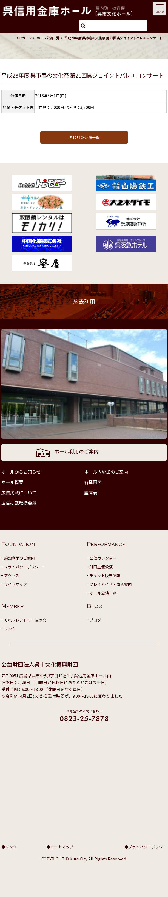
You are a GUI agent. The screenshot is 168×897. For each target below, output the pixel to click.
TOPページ (23, 37)
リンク (10, 628)
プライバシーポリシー (23, 566)
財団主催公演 (101, 566)
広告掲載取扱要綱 (18, 503)
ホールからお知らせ (21, 471)
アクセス (11, 575)
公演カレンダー (103, 558)
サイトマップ (15, 584)
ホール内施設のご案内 (106, 471)
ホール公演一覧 (47, 37)
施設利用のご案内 (19, 558)
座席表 (90, 492)
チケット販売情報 (105, 575)
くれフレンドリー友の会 (25, 620)
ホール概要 (12, 482)
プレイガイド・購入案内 (111, 584)
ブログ (95, 620)
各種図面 (93, 482)
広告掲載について (18, 492)
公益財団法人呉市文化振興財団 (39, 664)
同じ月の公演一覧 (84, 137)
